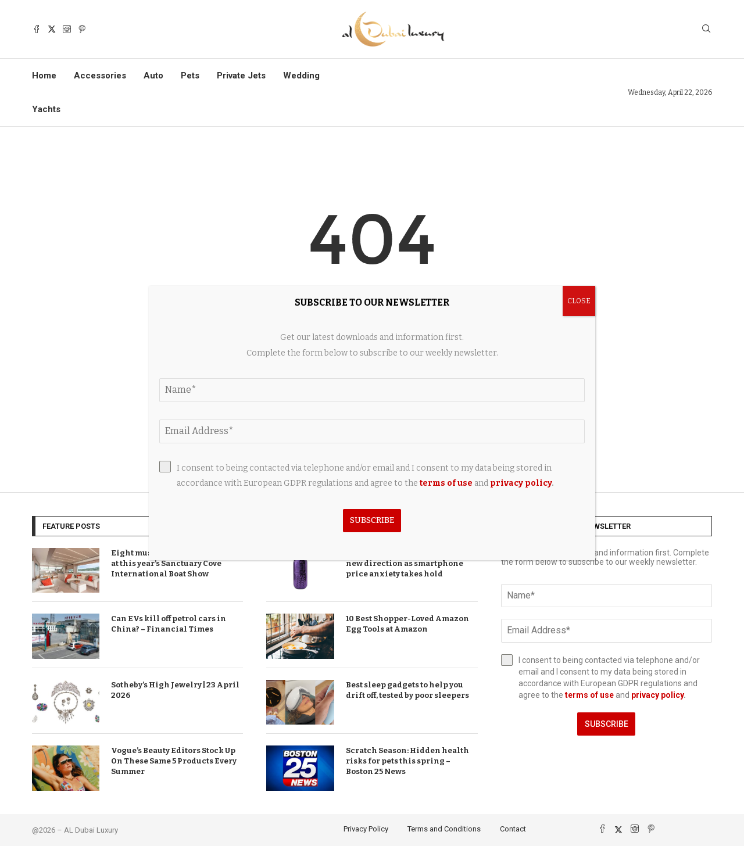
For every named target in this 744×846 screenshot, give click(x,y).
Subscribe (606, 724)
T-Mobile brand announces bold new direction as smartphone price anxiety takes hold (410, 563)
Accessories (100, 75)
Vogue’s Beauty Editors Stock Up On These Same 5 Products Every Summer (174, 761)
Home (44, 75)
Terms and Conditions (444, 829)
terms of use (589, 695)
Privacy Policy (366, 829)
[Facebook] (36, 29)
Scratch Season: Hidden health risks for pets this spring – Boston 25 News (407, 761)
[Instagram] (66, 29)
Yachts (46, 109)
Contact (513, 829)
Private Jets (241, 75)
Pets (190, 75)
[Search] (706, 29)
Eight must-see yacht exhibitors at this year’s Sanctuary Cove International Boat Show (175, 563)
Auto (153, 75)
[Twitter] (51, 29)
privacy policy (657, 695)
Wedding (301, 75)
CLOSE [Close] (579, 301)
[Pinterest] (82, 29)
